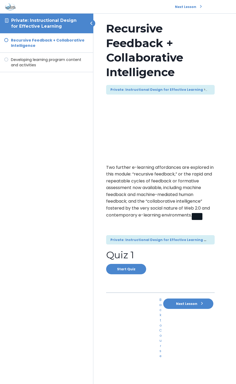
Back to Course (160, 327)
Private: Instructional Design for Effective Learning (156, 89)
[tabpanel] (160, 193)
